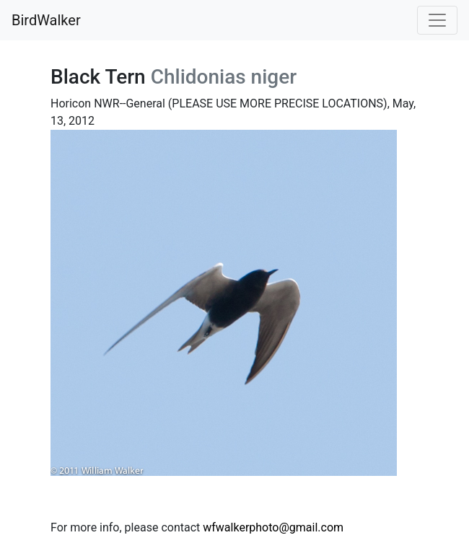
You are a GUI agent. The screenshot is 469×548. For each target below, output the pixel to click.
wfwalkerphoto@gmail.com (273, 527)
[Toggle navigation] (437, 20)
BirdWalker (46, 20)
